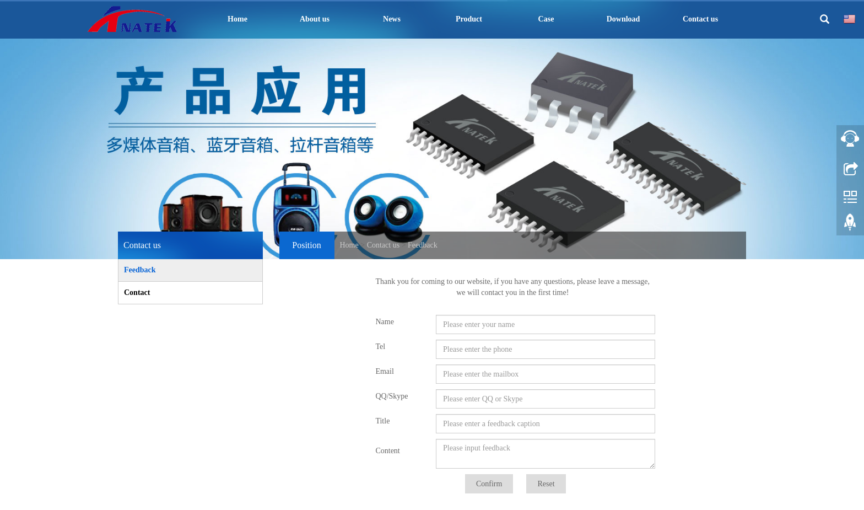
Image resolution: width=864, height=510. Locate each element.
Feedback (423, 245)
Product (469, 19)
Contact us (700, 19)
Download (623, 19)
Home (237, 19)
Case (546, 19)
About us (315, 19)
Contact (137, 292)
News (392, 19)
